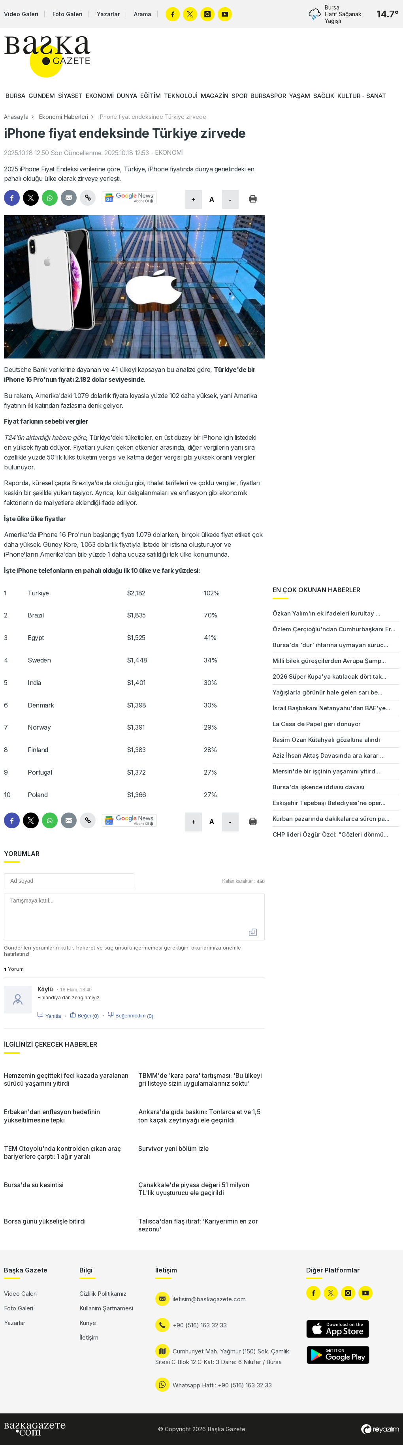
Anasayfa (16, 116)
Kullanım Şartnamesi (106, 1308)
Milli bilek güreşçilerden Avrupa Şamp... (329, 660)
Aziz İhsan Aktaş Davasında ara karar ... (329, 755)
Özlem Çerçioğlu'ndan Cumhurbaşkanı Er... (334, 629)
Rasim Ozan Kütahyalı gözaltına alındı (326, 739)
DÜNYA (127, 95)
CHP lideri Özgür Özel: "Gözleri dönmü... (330, 834)
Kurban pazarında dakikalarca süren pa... (331, 818)
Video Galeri (21, 14)
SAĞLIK (323, 95)
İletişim (88, 1337)
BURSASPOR (268, 95)
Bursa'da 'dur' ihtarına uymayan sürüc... (330, 645)
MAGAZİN (214, 95)
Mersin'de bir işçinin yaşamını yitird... (326, 771)
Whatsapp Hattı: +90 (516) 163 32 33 (222, 1385)
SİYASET (70, 95)
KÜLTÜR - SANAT (361, 95)
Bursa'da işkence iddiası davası (318, 787)
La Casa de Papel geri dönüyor (317, 724)
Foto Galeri (68, 14)
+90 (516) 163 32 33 (200, 1325)
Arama (142, 14)
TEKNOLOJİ (181, 95)
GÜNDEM (41, 95)
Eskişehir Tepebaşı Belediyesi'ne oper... (329, 803)
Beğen (88, 1016)
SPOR (239, 95)
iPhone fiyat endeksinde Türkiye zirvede (152, 116)
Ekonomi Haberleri (63, 116)
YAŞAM (299, 95)
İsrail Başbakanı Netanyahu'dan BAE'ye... (331, 708)
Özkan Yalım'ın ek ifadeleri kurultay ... (326, 613)
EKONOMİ (100, 95)
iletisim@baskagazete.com (209, 1299)
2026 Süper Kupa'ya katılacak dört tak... (329, 676)
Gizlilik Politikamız (102, 1293)
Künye (87, 1323)
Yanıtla (53, 1016)
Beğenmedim (134, 1016)
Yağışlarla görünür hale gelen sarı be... (327, 692)
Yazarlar (108, 14)
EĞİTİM (150, 95)
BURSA (15, 95)
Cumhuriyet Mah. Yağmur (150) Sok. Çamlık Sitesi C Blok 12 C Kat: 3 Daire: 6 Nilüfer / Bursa (222, 1356)
